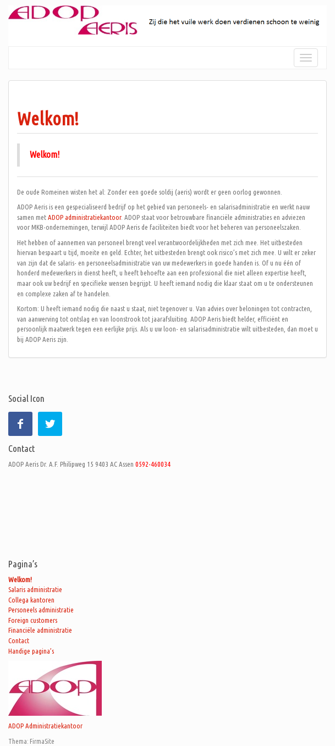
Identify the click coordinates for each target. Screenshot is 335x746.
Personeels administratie (41, 610)
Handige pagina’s (31, 651)
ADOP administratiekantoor (84, 217)
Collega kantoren (31, 600)
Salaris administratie (35, 589)
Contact (18, 640)
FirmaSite (42, 741)
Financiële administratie (40, 630)
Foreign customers (32, 620)
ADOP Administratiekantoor (45, 726)
